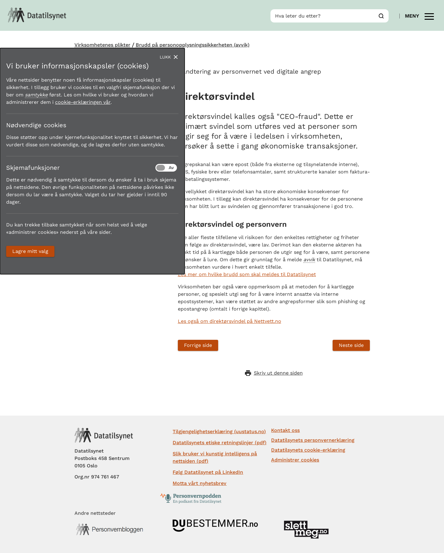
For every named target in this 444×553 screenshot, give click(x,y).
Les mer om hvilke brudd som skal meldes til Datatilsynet (247, 274)
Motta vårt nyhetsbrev (199, 483)
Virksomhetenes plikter (102, 45)
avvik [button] (309, 259)
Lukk (165, 57)
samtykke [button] (36, 95)
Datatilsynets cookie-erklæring (308, 450)
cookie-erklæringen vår (82, 102)
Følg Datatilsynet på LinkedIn (208, 472)
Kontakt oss (285, 430)
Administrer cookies (295, 460)
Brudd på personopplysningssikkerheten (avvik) (193, 45)
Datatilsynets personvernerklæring (312, 440)
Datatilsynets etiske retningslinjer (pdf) (219, 442)
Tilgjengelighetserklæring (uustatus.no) (219, 431)
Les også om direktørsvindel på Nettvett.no (229, 321)
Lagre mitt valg (30, 251)
